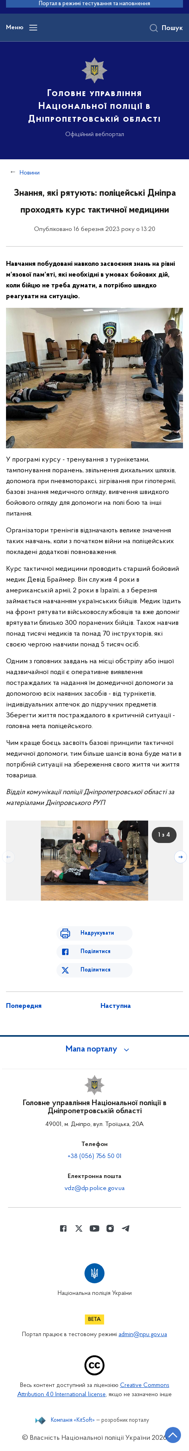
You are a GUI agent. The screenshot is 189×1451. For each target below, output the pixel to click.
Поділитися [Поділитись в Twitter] (95, 970)
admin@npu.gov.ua (143, 1335)
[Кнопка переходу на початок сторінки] (173, 1435)
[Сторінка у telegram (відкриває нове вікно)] (126, 1228)
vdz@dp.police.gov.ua (94, 1188)
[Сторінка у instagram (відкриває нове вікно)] (110, 1228)
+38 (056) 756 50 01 (95, 1156)
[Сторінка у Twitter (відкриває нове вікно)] (79, 1228)
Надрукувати (97, 933)
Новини (30, 173)
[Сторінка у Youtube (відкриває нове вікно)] (94, 1228)
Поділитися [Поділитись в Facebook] (95, 952)
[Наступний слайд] (180, 857)
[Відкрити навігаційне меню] (33, 28)
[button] (94, 1049)
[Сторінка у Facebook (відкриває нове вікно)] (63, 1228)
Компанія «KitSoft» (73, 1420)
